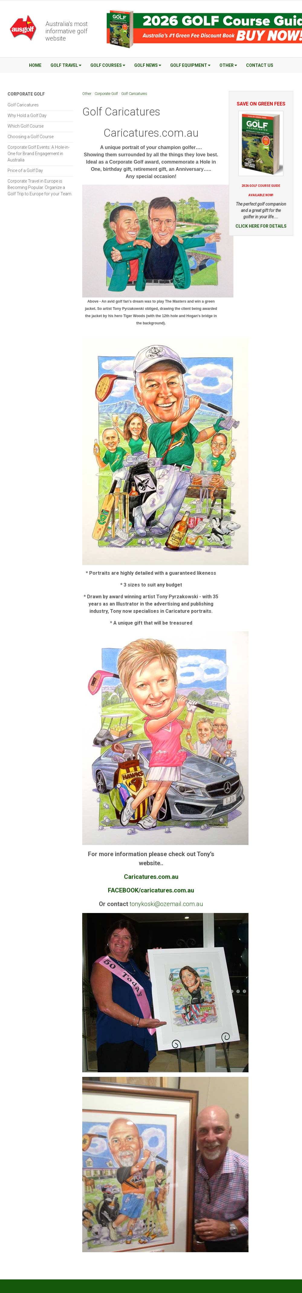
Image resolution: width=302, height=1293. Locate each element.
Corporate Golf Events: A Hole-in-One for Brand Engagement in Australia (39, 153)
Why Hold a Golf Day (27, 115)
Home (35, 65)
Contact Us (259, 65)
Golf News (147, 65)
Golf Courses (107, 65)
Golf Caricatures (134, 93)
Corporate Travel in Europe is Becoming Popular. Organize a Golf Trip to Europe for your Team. (40, 187)
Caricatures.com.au (151, 133)
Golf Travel (65, 65)
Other (228, 65)
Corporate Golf (106, 93)
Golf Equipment (190, 65)
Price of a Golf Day (25, 170)
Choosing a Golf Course (31, 136)
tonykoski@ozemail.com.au (166, 904)
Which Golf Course (26, 126)
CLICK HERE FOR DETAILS (261, 226)
